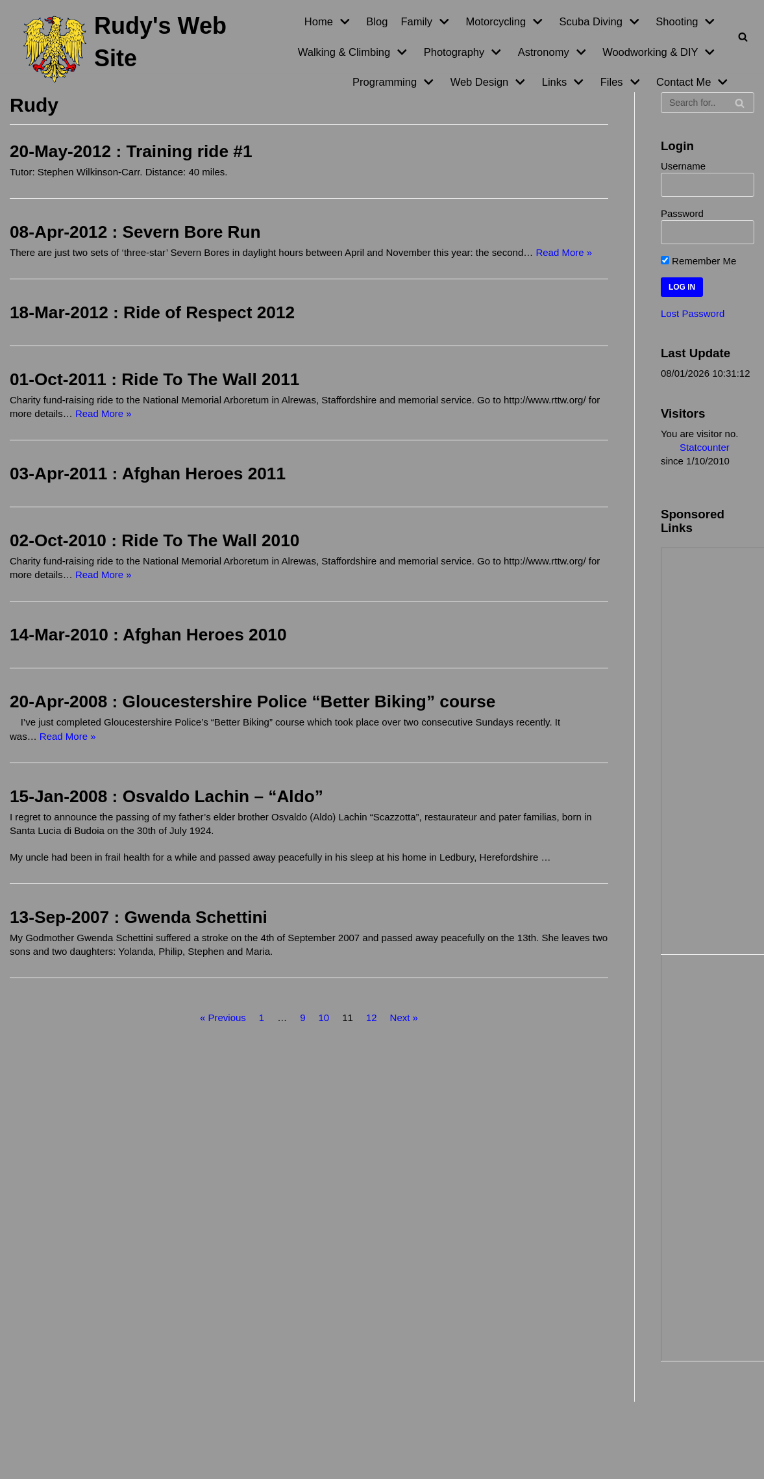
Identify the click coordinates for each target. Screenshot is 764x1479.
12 (371, 1016)
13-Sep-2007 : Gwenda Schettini (138, 916)
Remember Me (698, 260)
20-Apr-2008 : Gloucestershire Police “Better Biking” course (252, 701)
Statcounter (705, 446)
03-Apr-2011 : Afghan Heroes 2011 (148, 473)
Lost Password (692, 313)
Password (682, 213)
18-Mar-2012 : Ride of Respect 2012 (152, 312)
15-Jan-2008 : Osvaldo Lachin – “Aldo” (166, 795)
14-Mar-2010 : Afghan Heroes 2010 (148, 634)
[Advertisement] (716, 749)
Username (683, 165)
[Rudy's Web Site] (127, 49)
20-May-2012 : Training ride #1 (131, 151)
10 (324, 1016)
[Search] (743, 37)
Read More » (564, 252)
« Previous (223, 1016)
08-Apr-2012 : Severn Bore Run (135, 232)
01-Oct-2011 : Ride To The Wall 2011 (154, 379)
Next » (404, 1016)
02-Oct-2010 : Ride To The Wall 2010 (154, 540)
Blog (377, 21)
